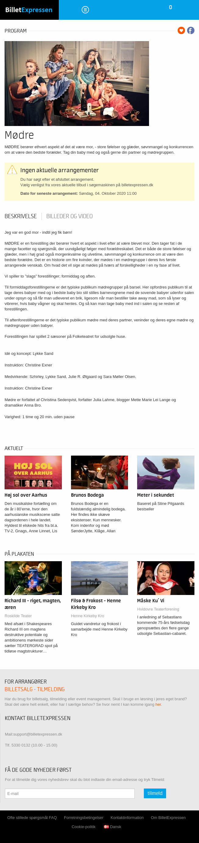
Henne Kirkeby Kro (87, 616)
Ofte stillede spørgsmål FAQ (32, 817)
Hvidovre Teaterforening (158, 609)
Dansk (112, 826)
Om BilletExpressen (168, 817)
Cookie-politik (83, 826)
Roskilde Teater (18, 616)
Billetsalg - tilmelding (35, 689)
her (158, 704)
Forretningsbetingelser (83, 817)
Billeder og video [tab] (69, 216)
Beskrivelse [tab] (21, 216)
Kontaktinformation (127, 817)
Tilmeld (154, 793)
